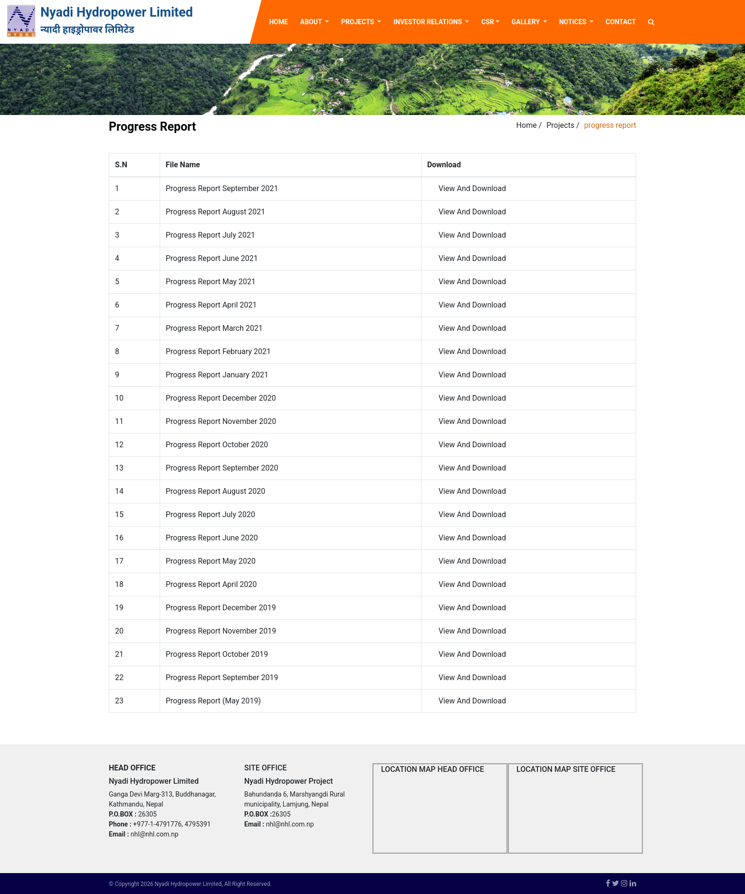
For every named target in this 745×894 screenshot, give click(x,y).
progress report (610, 125)
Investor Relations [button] (428, 22)
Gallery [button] (527, 22)
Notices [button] (573, 22)
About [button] (312, 22)
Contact (621, 22)
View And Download (472, 188)
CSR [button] (487, 22)
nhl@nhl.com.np (155, 834)
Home (281, 21)
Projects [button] (358, 22)
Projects (560, 125)
